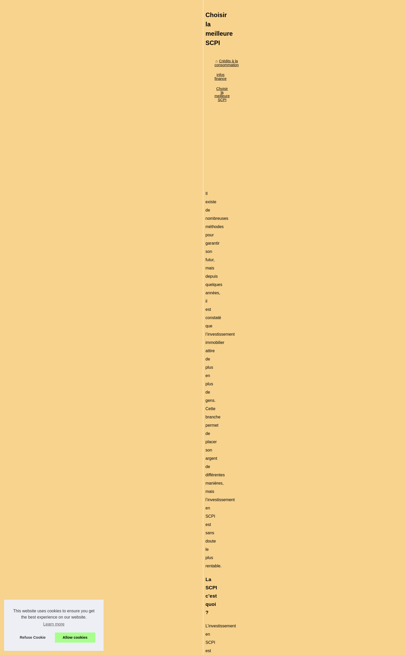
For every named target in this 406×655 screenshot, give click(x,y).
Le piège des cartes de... (307, 235)
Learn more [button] (53, 624)
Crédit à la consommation (308, 133)
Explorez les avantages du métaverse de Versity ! (131, 576)
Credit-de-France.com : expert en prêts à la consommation (139, 567)
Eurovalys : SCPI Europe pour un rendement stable (244, 517)
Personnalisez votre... (305, 353)
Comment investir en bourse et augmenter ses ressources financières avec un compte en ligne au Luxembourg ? (169, 587)
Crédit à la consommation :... (311, 224)
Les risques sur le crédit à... (310, 275)
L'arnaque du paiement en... (310, 212)
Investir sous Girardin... (306, 184)
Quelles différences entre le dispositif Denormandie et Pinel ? (104, 519)
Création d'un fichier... (305, 286)
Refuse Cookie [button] (33, 637)
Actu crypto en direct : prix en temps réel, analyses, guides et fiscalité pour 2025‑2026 (161, 549)
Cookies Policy (129, 649)
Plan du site (106, 649)
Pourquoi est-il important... (309, 314)
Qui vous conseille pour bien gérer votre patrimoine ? (134, 624)
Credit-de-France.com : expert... (313, 365)
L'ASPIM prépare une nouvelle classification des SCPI (135, 606)
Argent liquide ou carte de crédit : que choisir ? (129, 615)
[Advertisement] (164, 185)
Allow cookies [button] (75, 637)
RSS (146, 649)
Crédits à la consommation (85, 142)
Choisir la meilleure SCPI (158, 142)
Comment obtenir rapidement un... (315, 173)
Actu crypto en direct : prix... (310, 342)
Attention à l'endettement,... (309, 263)
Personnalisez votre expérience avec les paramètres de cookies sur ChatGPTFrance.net (164, 558)
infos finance (122, 142)
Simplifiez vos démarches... (309, 161)
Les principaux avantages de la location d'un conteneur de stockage (146, 597)
